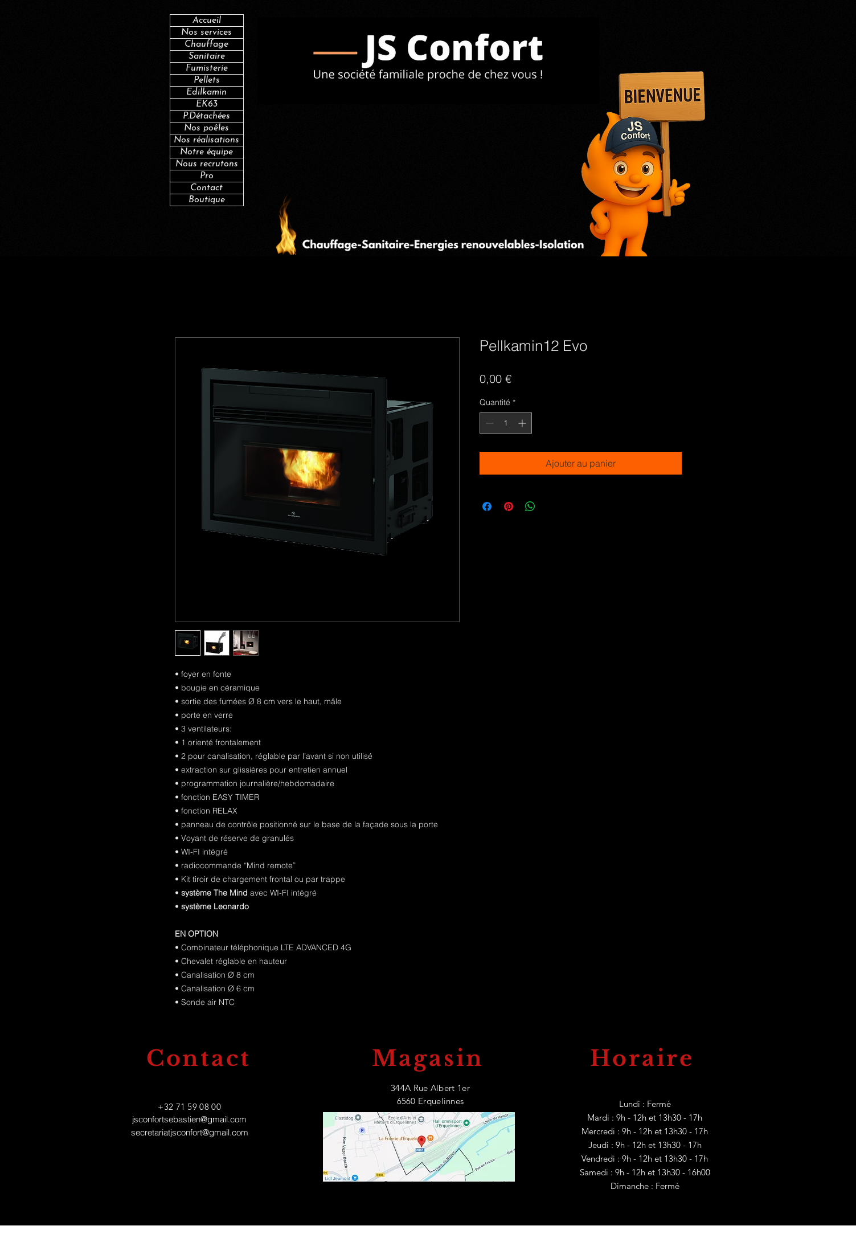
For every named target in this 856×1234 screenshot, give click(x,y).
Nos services (206, 32)
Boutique (207, 200)
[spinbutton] (505, 423)
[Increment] (523, 423)
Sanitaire (207, 56)
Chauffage (206, 44)
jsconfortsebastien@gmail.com (189, 1119)
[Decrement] (488, 423)
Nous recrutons (206, 164)
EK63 (207, 104)
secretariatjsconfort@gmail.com (189, 1132)
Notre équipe (206, 152)
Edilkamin (206, 92)
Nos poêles (206, 128)
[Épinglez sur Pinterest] (508, 506)
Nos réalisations (206, 140)
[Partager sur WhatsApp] (530, 506)
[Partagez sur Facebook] (487, 506)
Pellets (207, 80)
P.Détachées (206, 116)
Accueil (207, 20)
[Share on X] (552, 506)
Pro (207, 176)
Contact (206, 188)
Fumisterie (207, 68)
